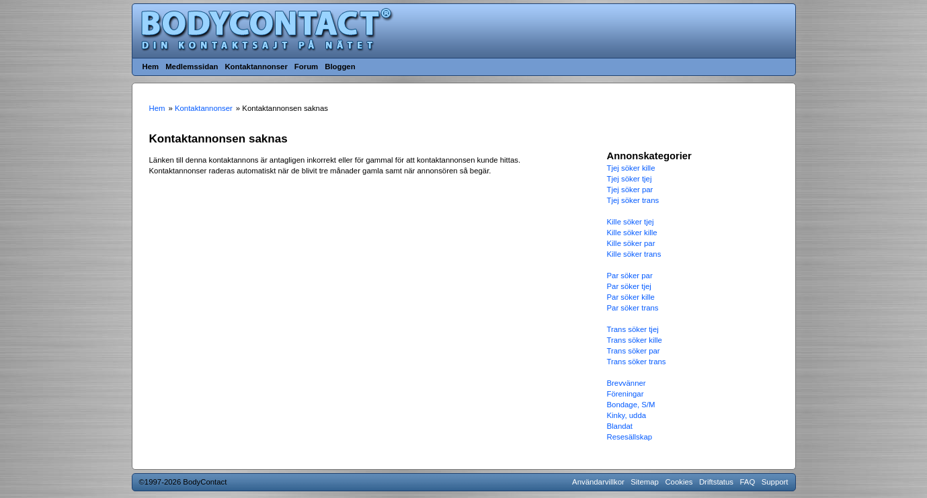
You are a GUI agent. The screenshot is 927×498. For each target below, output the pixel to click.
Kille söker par (631, 243)
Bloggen (340, 67)
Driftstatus (716, 482)
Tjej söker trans (633, 200)
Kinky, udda (627, 415)
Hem (151, 67)
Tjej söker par (630, 189)
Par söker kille (631, 297)
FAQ (748, 482)
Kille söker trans (634, 254)
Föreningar (625, 394)
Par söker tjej (629, 286)
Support (775, 482)
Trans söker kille (634, 340)
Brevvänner (626, 383)
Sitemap (645, 482)
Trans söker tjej (633, 329)
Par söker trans (633, 308)
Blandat (620, 426)
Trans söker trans (636, 362)
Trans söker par (633, 351)
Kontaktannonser (256, 67)
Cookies (678, 482)
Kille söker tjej (630, 222)
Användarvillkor (598, 482)
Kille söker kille (632, 233)
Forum (306, 67)
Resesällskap (630, 437)
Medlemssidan (191, 67)
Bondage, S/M (631, 405)
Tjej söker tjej (629, 179)
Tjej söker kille (631, 168)
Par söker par (630, 276)
